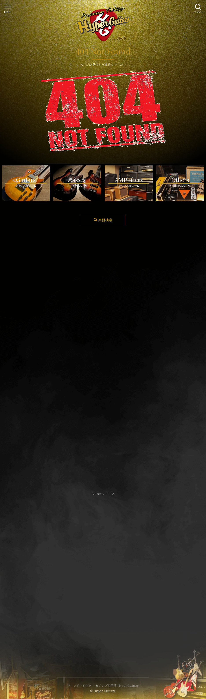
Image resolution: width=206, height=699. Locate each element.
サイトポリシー (103, 567)
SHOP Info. (103, 362)
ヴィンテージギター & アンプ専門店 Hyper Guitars (103, 685)
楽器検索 (105, 219)
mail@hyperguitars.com (109, 349)
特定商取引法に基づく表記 (103, 574)
